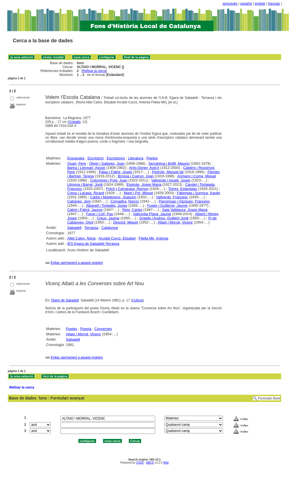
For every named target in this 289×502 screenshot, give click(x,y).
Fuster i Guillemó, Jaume (167, 205)
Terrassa (91, 228)
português (230, 4)
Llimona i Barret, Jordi (84, 184)
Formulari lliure (269, 398)
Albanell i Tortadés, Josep (106, 205)
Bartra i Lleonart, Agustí (86, 168)
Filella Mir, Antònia (153, 238)
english (260, 4)
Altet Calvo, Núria (81, 238)
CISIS (140, 462)
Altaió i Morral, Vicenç (175, 222)
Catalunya (109, 228)
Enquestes (75, 158)
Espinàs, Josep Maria (144, 184)
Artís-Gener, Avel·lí (144, 168)
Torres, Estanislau (182, 189)
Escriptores (116, 158)
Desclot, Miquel (125, 222)
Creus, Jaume (108, 218)
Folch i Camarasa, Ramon (127, 189)
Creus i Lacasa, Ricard (85, 193)
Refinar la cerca (94, 71)
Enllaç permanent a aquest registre (77, 263)
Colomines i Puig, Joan (108, 180)
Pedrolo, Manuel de (168, 172)
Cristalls (75, 122)
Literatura (135, 158)
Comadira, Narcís (125, 201)
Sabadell (74, 228)
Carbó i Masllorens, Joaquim (113, 197)
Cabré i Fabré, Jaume (84, 210)
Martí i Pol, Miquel (138, 193)
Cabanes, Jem (79, 201)
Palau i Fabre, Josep (115, 172)
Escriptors (95, 158)
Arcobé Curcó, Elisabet (117, 238)
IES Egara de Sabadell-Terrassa (93, 243)
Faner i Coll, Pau (99, 214)
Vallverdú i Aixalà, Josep (170, 180)
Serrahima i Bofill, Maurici (169, 163)
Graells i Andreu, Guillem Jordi (163, 218)
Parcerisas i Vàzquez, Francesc (184, 201)
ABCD (150, 462)
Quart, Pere (76, 163)
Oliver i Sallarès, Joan (106, 163)
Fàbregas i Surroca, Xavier (198, 193)
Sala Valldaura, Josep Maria (185, 210)
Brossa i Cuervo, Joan (136, 176)
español (246, 4)
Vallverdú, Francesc (172, 197)
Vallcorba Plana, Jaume (152, 214)
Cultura (137, 300)
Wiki (166, 462)
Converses (103, 329)
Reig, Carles (132, 210)
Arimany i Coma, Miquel (196, 176)
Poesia (85, 329)
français (274, 4)
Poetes (152, 158)
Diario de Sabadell (65, 300)
